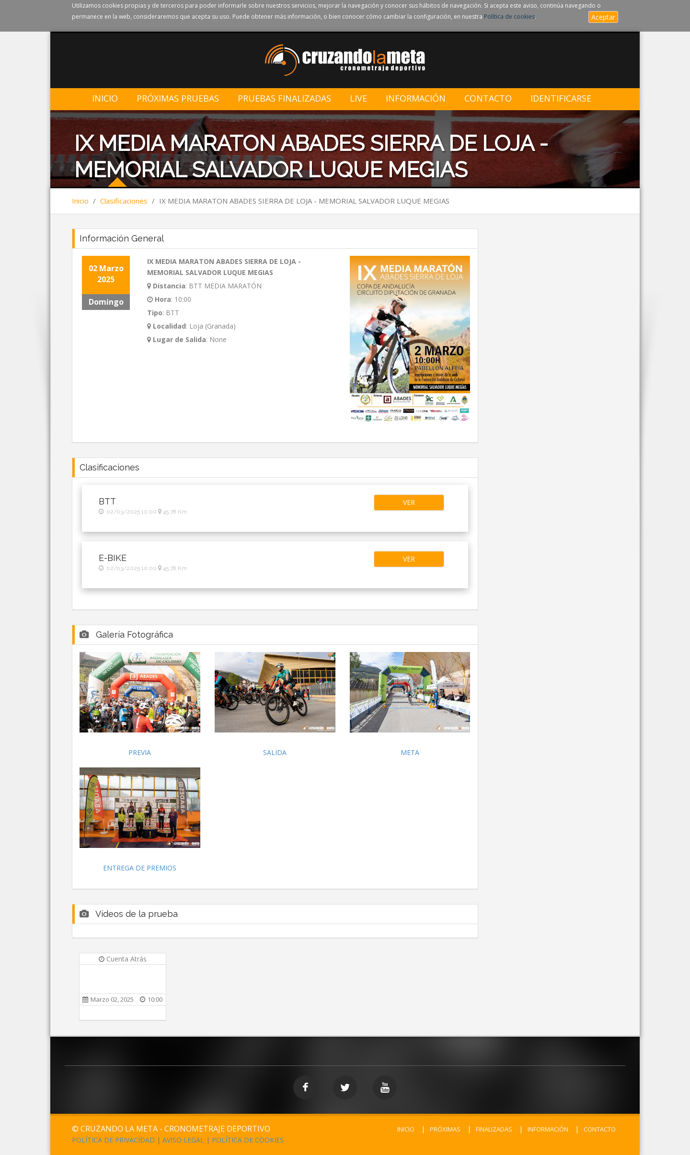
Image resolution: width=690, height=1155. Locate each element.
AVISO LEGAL (183, 1139)
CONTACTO (600, 1129)
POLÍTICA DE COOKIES (248, 1139)
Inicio (105, 98)
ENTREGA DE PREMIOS (139, 867)
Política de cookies (509, 16)
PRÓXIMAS (445, 1129)
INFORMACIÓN (548, 1129)
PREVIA (139, 752)
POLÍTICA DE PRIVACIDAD (113, 1139)
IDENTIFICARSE (560, 98)
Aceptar (603, 17)
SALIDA (275, 752)
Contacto (488, 98)
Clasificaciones (124, 201)
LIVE (358, 98)
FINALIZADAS (494, 1129)
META (410, 752)
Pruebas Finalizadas (284, 98)
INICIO (405, 1129)
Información (416, 98)
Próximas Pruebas (178, 98)
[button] (409, 502)
